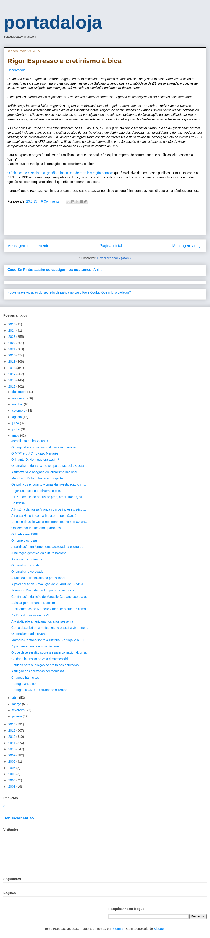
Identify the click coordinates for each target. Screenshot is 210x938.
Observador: (16, 70)
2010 (12, 749)
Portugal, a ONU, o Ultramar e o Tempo (39, 690)
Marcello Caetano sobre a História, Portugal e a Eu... (48, 640)
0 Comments (50, 201)
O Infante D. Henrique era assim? (35, 459)
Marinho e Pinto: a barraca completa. (37, 478)
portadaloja (53, 22)
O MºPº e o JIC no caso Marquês (34, 453)
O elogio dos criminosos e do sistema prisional (44, 447)
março (17, 704)
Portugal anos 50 (23, 684)
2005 (12, 774)
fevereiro (18, 710)
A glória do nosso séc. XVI (30, 615)
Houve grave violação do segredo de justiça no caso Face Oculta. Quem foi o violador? (69, 292)
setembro (19, 410)
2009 (12, 755)
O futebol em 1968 (24, 534)
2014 (12, 724)
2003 (12, 786)
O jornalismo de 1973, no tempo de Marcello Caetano (49, 466)
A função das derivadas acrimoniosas (37, 671)
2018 (12, 368)
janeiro (17, 716)
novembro (19, 398)
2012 (12, 736)
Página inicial (111, 246)
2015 (12, 386)
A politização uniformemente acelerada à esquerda (47, 546)
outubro (18, 404)
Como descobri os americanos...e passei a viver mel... (49, 627)
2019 (12, 361)
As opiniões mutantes (26, 559)
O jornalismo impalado (27, 565)
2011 (12, 743)
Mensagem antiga (187, 246)
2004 (12, 780)
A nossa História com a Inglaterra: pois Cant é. (44, 515)
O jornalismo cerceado (27, 571)
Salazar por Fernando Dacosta (33, 603)
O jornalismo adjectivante (29, 634)
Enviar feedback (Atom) (114, 258)
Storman (118, 928)
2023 (12, 336)
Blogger (159, 928)
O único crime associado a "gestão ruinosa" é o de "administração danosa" (60, 173)
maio (16, 435)
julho (16, 423)
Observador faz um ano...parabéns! (36, 528)
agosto (17, 417)
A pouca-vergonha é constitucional (35, 646)
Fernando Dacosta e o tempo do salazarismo (43, 590)
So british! (18, 503)
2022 (12, 343)
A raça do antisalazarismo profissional (38, 578)
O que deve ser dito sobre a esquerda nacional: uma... (50, 652)
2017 (12, 374)
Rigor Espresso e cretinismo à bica (36, 491)
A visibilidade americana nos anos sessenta (42, 621)
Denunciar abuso (18, 818)
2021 (12, 349)
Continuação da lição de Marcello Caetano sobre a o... (50, 596)
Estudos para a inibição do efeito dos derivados (45, 665)
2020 (12, 355)
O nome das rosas (24, 540)
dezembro (19, 392)
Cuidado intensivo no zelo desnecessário (40, 659)
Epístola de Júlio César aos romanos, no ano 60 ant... (49, 522)
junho (16, 429)
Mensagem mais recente (28, 246)
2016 (12, 380)
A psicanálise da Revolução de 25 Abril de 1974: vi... (48, 584)
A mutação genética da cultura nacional (39, 553)
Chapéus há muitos (25, 677)
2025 (12, 324)
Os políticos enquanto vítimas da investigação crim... (48, 484)
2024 (12, 330)
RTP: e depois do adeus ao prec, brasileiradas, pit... (48, 497)
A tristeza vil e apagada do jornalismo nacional (44, 472)
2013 (12, 730)
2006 (12, 768)
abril (15, 697)
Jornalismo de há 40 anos (29, 441)
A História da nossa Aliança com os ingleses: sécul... (48, 509)
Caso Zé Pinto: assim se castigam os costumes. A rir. (54, 270)
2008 (12, 761)
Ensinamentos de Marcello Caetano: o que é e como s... (51, 609)
